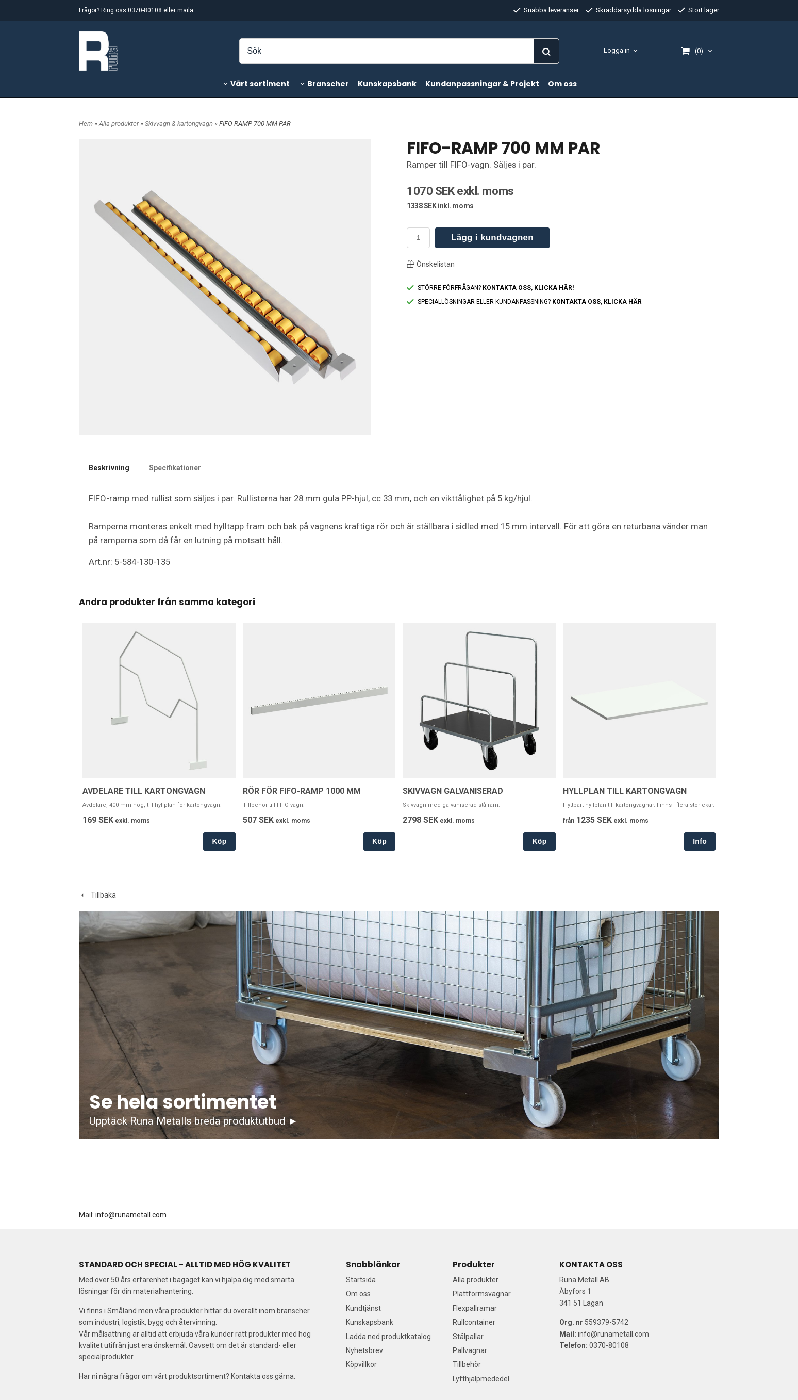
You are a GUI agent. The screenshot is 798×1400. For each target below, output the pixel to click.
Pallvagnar (470, 1350)
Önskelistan (431, 264)
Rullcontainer (474, 1322)
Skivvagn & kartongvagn (179, 123)
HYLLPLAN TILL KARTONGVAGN (625, 791)
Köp (219, 841)
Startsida (361, 1280)
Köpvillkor (361, 1364)
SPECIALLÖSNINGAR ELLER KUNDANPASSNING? (524, 301)
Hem (86, 123)
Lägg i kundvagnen (492, 237)
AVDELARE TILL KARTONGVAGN (143, 791)
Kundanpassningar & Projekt (482, 83)
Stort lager (698, 10)
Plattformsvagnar (482, 1294)
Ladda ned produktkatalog (388, 1336)
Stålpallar (468, 1336)
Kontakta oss (252, 1376)
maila (185, 10)
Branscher (328, 83)
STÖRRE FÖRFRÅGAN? (490, 287)
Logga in (617, 50)
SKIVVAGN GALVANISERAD (453, 791)
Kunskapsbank (387, 83)
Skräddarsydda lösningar (628, 10)
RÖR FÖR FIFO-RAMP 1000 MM (302, 791)
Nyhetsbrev (364, 1350)
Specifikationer (175, 468)
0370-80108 (145, 10)
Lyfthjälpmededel (481, 1379)
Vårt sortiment (260, 83)
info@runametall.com (131, 1215)
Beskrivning (109, 468)
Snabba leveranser (546, 10)
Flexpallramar (475, 1308)
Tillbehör (467, 1364)
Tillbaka (97, 895)
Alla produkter (119, 123)
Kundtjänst (363, 1308)
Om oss (562, 83)
